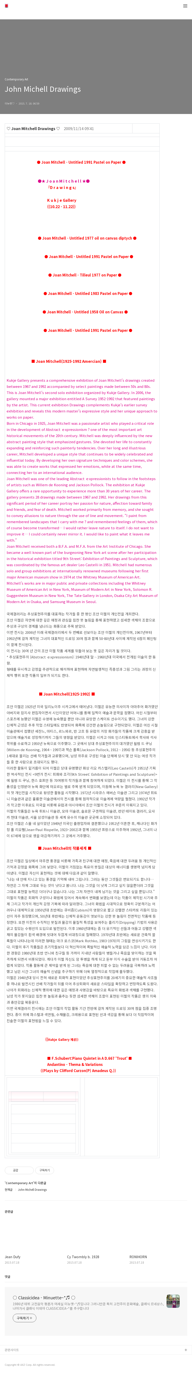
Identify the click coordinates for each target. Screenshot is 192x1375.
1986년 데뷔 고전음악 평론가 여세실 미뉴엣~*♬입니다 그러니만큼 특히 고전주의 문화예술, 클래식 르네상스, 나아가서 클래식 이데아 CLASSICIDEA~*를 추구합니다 (88, 1306)
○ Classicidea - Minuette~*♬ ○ (44, 1297)
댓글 (7, 1276)
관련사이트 (12, 1350)
